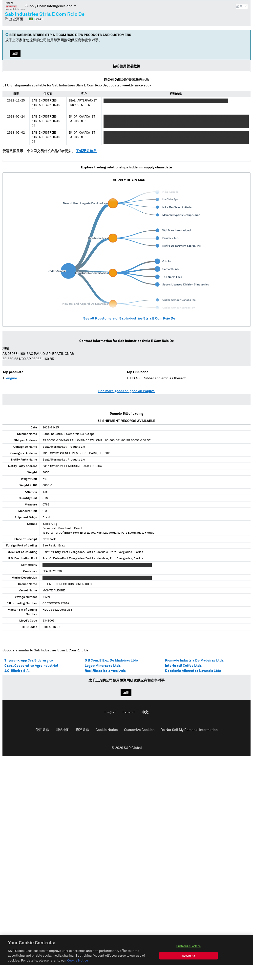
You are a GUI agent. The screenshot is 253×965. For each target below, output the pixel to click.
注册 (15, 53)
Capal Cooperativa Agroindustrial (31, 665)
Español (129, 712)
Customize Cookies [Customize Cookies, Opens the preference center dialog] (188, 951)
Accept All (188, 961)
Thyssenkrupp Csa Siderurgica (28, 660)
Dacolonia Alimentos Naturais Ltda (193, 671)
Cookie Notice (107, 730)
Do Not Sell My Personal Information (189, 730)
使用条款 (42, 730)
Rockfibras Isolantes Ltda (105, 671)
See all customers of (129, 318)
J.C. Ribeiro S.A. (17, 671)
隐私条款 (82, 730)
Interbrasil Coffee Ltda (183, 665)
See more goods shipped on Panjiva (126, 391)
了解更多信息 (86, 151)
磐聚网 (15, 6)
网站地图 (62, 730)
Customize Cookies (139, 730)
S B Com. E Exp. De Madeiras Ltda (111, 660)
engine (11, 378)
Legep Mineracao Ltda (103, 665)
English (110, 712)
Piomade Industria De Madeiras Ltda (194, 660)
